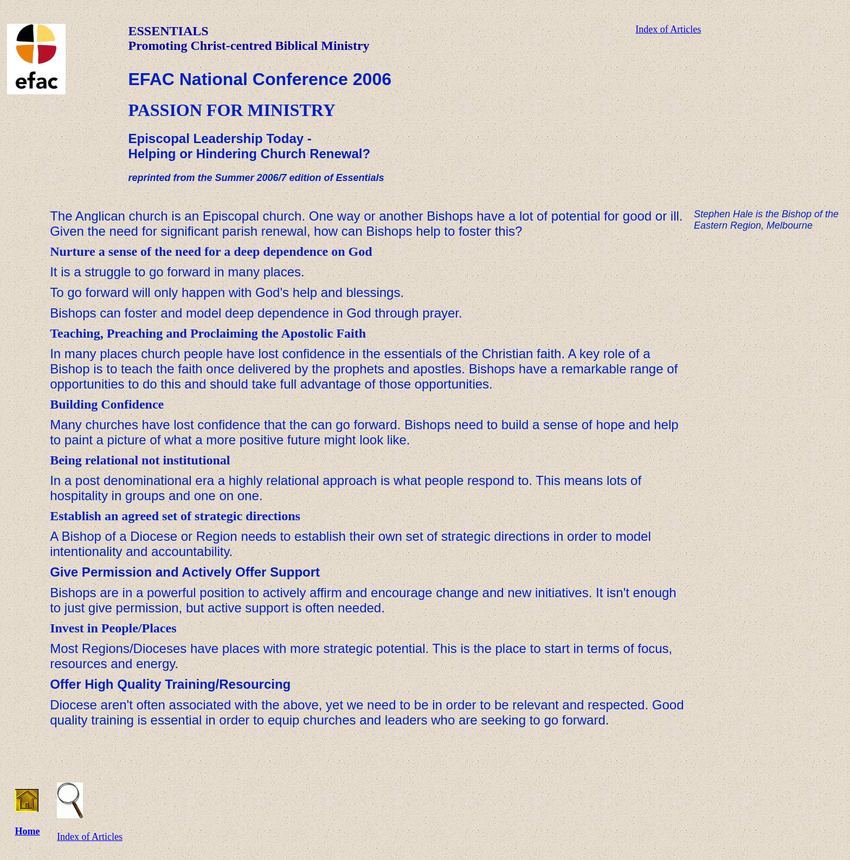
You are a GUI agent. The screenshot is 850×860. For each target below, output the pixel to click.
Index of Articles (668, 29)
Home (27, 831)
